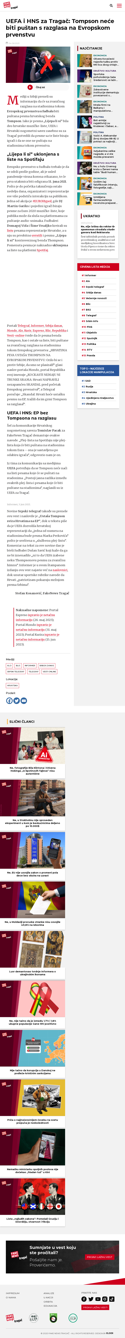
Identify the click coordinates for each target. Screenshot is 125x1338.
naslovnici (60, 570)
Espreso (39, 330)
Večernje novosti (96, 298)
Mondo (12, 330)
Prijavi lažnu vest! (95, 1307)
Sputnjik (92, 338)
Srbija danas (54, 326)
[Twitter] (16, 700)
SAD (88, 380)
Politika (91, 344)
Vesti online (49, 671)
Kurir (28, 330)
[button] (119, 5)
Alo (21, 330)
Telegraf (24, 326)
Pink (89, 326)
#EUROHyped (42, 201)
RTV (89, 349)
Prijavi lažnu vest (99, 1257)
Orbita (48, 1301)
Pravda (91, 355)
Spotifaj (42, 250)
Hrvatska (12, 685)
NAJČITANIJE (91, 48)
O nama (11, 1297)
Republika (60, 330)
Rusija (89, 386)
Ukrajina (91, 403)
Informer (37, 326)
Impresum (13, 1293)
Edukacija (50, 1305)
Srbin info (92, 321)
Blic (49, 330)
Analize (49, 1293)
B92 (88, 309)
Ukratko (91, 216)
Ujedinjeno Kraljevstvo (100, 398)
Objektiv (91, 332)
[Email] (24, 700)
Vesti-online (18, 335)
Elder (109, 1333)
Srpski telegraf (15, 671)
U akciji (48, 1297)
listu (10, 230)
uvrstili (37, 235)
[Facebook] (9, 700)
